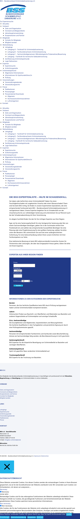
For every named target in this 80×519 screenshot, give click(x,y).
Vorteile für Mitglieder (7, 396)
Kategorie (16, 268)
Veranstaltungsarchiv (12, 84)
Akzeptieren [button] (31, 517)
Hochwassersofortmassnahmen (19, 98)
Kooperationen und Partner (14, 35)
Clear (26, 285)
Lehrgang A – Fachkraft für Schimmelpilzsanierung (25, 49)
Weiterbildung (7, 45)
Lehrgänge (8, 47)
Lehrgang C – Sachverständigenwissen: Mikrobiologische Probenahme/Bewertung (37, 54)
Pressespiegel (10, 91)
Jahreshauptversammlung (14, 33)
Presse (4, 87)
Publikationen (10, 89)
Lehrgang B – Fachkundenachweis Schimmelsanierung (27, 52)
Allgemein (11, 96)
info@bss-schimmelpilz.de (13, 440)
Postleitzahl (17, 273)
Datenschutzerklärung (18, 517)
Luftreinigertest (13, 101)
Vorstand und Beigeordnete (15, 31)
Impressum (37, 456)
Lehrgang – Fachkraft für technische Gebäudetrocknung (27, 56)
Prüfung (8, 77)
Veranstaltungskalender (13, 82)
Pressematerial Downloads (14, 94)
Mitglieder (6, 38)
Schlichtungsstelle (11, 68)
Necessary (5, 492)
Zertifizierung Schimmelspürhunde (17, 59)
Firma (15, 262)
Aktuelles (5, 24)
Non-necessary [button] (5, 503)
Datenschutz (45, 456)
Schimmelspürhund (9, 70)
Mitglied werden (11, 42)
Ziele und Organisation (13, 28)
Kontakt (5, 103)
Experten (5, 63)
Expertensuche (10, 66)
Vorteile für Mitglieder (13, 40)
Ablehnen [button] (39, 517)
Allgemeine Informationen (14, 73)
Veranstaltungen (8, 80)
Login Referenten (11, 61)
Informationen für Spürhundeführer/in (18, 75)
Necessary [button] (3, 489)
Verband (5, 26)
